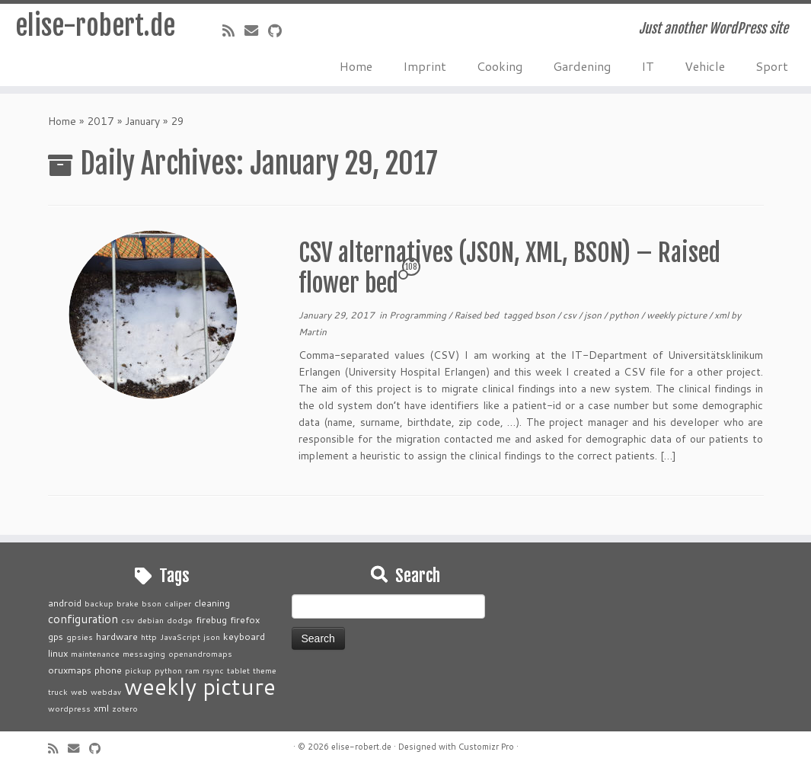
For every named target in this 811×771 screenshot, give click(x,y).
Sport (771, 66)
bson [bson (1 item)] (151, 603)
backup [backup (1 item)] (99, 603)
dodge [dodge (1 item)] (180, 619)
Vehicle (705, 66)
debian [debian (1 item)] (150, 619)
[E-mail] (256, 30)
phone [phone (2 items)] (108, 670)
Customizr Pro (486, 747)
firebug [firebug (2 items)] (211, 619)
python (625, 315)
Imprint (424, 66)
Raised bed (477, 315)
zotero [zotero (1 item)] (125, 708)
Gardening (582, 66)
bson (546, 315)
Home (356, 66)
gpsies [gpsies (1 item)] (79, 636)
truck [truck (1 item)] (58, 691)
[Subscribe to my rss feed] (233, 30)
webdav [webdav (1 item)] (106, 691)
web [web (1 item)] (79, 691)
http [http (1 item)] (149, 636)
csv (571, 315)
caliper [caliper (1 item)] (177, 603)
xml (722, 315)
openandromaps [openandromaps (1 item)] (200, 653)
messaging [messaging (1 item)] (144, 653)
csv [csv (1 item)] (127, 619)
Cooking (499, 66)
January (142, 121)
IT (647, 66)
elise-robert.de (94, 30)
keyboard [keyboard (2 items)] (244, 636)
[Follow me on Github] (280, 30)
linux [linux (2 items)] (58, 653)
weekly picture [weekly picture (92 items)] (200, 686)
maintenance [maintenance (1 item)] (95, 653)
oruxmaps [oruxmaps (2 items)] (69, 670)
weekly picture (678, 315)
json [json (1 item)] (211, 636)
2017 (100, 121)
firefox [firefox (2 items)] (245, 619)
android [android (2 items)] (64, 602)
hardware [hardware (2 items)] (117, 636)
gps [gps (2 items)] (55, 636)
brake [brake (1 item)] (128, 603)
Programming (419, 315)
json (594, 315)
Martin (313, 331)
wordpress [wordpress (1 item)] (69, 708)
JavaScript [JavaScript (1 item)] (180, 636)
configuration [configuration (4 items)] (83, 618)
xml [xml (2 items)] (101, 708)
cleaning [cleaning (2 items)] (212, 602)
